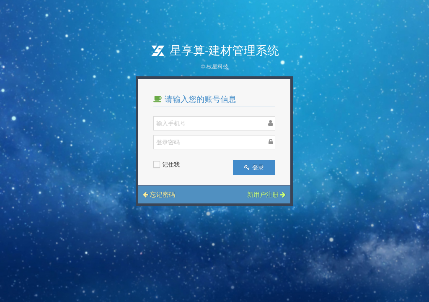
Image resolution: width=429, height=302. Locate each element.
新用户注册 (266, 194)
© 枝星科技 (214, 66)
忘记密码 (159, 194)
